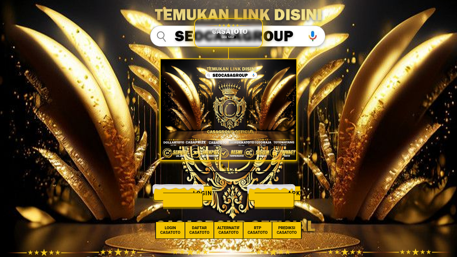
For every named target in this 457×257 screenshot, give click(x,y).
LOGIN (202, 193)
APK (294, 193)
